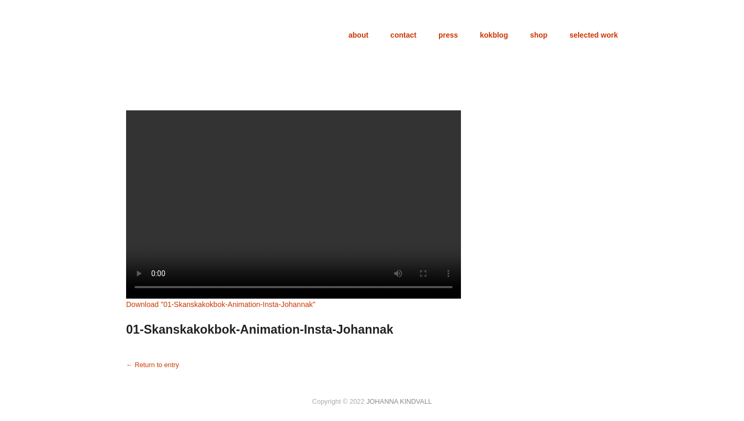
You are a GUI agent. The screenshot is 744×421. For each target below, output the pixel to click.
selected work (593, 35)
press (448, 35)
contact (403, 35)
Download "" (220, 304)
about (358, 35)
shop (538, 35)
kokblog (494, 35)
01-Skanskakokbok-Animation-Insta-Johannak (259, 329)
